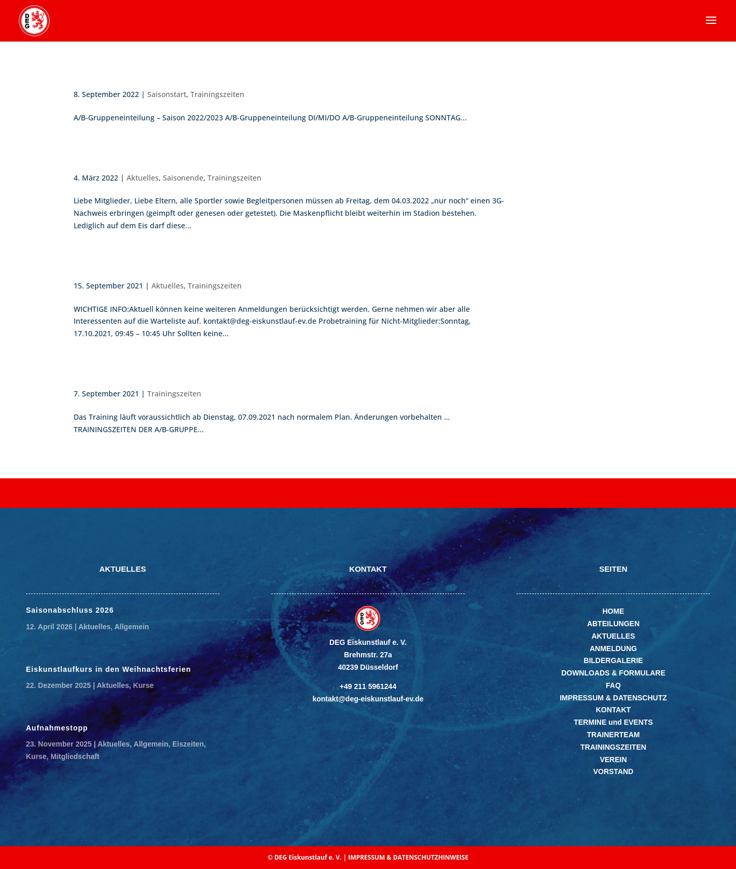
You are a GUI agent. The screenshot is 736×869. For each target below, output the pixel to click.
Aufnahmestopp (57, 728)
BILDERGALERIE (613, 660)
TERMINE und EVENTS (613, 722)
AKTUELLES (613, 636)
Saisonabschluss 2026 (70, 610)
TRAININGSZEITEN (613, 747)
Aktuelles (143, 178)
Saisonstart (166, 94)
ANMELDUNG (613, 648)
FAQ (613, 685)
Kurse (143, 685)
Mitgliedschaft (74, 756)
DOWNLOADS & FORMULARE (613, 673)
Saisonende (105, 160)
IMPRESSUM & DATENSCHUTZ (613, 698)
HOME (613, 611)
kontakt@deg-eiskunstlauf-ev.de (367, 699)
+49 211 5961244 (368, 686)
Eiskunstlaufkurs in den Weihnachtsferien (108, 669)
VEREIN (613, 759)
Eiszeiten (188, 744)
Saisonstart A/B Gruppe (138, 77)
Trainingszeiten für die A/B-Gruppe (167, 376)
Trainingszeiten (217, 94)
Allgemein (131, 627)
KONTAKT (613, 710)
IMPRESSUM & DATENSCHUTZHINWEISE (408, 857)
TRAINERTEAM (613, 734)
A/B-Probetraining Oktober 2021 (160, 268)
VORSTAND (613, 771)
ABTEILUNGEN (613, 623)
